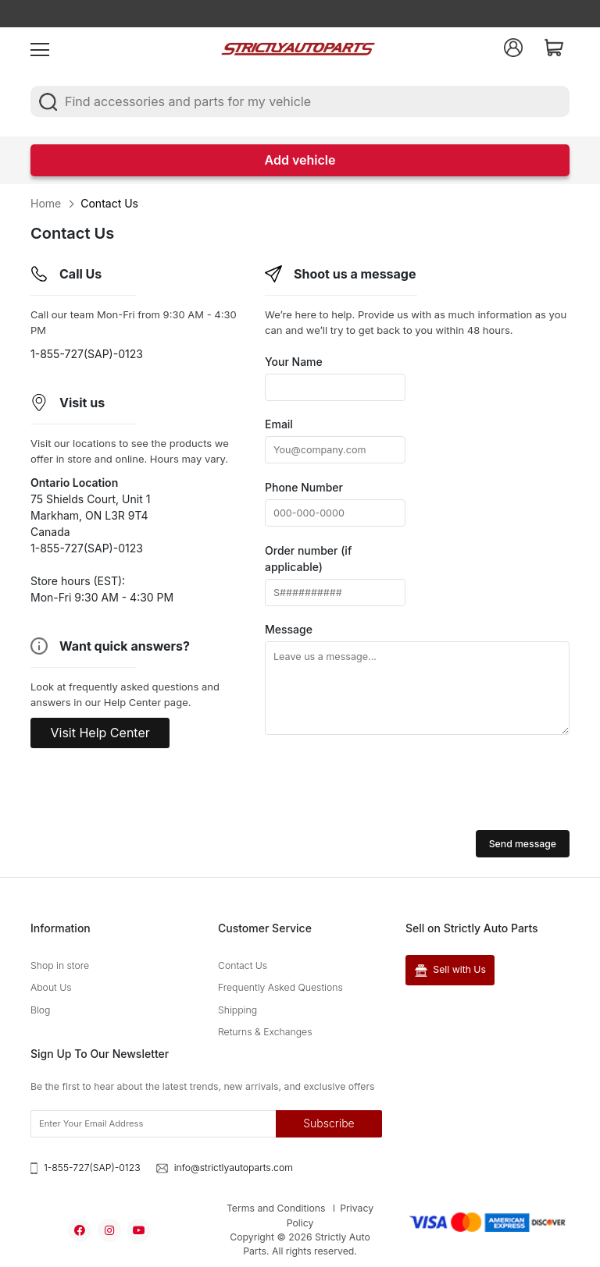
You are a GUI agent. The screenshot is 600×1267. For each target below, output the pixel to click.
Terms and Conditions (276, 1208)
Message (288, 629)
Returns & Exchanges (265, 1032)
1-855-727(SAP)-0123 (92, 1167)
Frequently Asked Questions (280, 988)
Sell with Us (450, 970)
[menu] (39, 47)
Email (279, 424)
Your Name (294, 361)
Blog (40, 1010)
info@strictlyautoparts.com (233, 1167)
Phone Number (304, 487)
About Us (51, 988)
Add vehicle (300, 160)
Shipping (237, 1010)
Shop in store (59, 965)
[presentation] (383, 784)
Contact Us (242, 965)
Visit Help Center (100, 732)
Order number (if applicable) (308, 558)
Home (45, 203)
